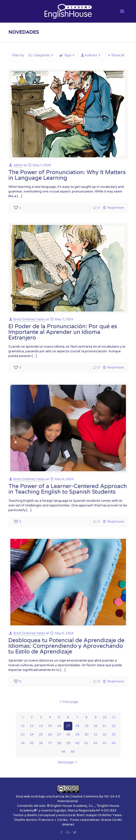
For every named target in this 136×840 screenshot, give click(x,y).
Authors (91, 55)
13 (32, 726)
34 (23, 743)
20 (95, 726)
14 (41, 726)
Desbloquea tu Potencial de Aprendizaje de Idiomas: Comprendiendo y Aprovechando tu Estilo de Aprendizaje (66, 646)
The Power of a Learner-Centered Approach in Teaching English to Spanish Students (67, 489)
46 (73, 752)
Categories (41, 55)
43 (104, 743)
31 (95, 735)
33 (114, 735)
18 (77, 726)
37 (50, 743)
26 (50, 735)
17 (68, 726)
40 (77, 743)
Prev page (68, 702)
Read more (115, 208)
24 (32, 735)
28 (68, 735)
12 (23, 726)
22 (114, 726)
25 (41, 735)
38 (59, 743)
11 (114, 717)
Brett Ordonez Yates (29, 319)
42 (95, 743)
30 (86, 735)
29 (77, 735)
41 (86, 743)
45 (63, 752)
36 (41, 743)
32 (104, 735)
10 (104, 717)
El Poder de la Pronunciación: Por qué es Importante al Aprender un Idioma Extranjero (62, 332)
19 (86, 726)
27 (59, 735)
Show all (115, 55)
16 (59, 726)
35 (32, 743)
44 (114, 743)
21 (104, 726)
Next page (68, 762)
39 (68, 743)
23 (23, 735)
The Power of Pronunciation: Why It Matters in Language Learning (67, 175)
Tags (67, 55)
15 (50, 726)
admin (18, 165)
